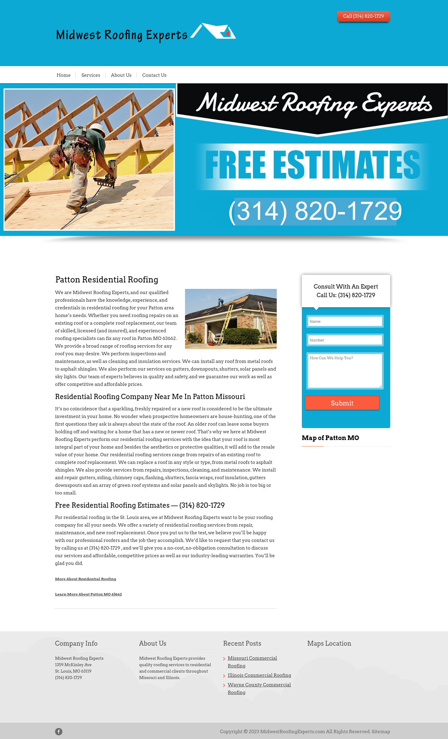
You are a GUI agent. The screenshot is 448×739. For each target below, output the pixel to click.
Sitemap (381, 731)
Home (64, 75)
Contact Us (154, 75)
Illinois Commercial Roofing (259, 675)
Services (90, 75)
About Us (121, 75)
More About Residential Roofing (85, 579)
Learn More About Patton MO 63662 (88, 594)
